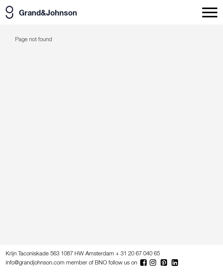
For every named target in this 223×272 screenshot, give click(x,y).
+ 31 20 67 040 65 (138, 254)
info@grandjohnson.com (35, 263)
